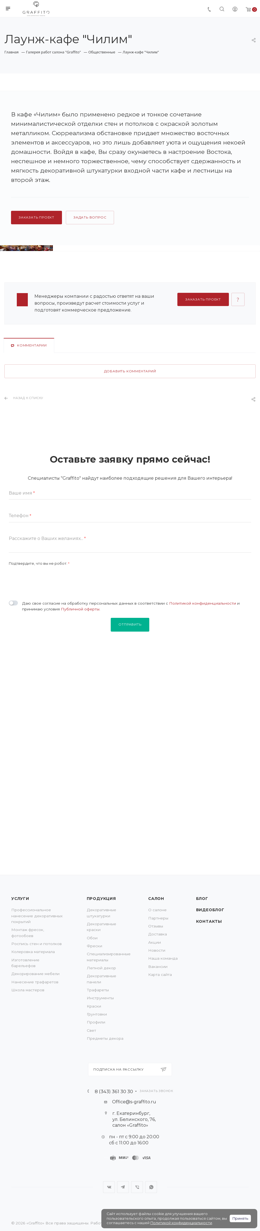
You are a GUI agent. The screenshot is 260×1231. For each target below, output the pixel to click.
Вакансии (157, 966)
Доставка (157, 934)
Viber (137, 1187)
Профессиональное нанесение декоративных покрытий (37, 916)
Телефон (20, 683)
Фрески (94, 946)
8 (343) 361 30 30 (114, 1091)
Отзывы (155, 926)
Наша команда (163, 958)
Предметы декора (105, 1038)
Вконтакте (109, 1187)
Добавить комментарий (130, 539)
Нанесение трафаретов (34, 982)
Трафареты (98, 990)
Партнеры (158, 918)
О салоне (157, 910)
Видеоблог (210, 910)
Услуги (20, 898)
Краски (94, 1006)
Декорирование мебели (35, 973)
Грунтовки (97, 1014)
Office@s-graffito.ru (134, 1101)
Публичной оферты (80, 776)
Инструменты (100, 998)
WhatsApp (151, 1187)
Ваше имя (22, 660)
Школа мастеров (27, 990)
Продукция (101, 898)
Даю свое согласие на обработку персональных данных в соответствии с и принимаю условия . (131, 773)
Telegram (123, 1187)
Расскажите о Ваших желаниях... (47, 705)
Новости (156, 950)
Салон (156, 898)
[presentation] (51, 746)
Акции (154, 942)
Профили (96, 1022)
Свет (91, 1030)
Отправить (129, 792)
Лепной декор (101, 968)
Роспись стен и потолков (36, 943)
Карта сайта (160, 974)
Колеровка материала (33, 951)
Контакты (209, 921)
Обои (92, 938)
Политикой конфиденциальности (202, 770)
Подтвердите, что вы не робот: (39, 730)
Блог (202, 898)
